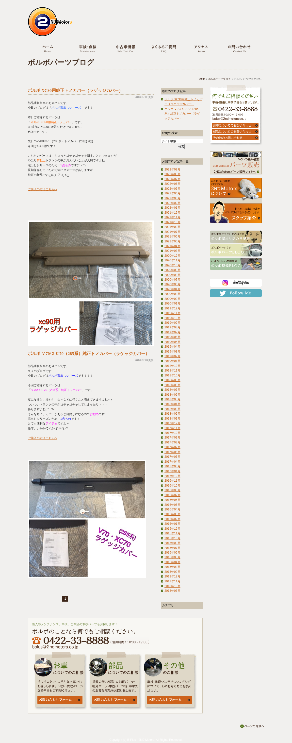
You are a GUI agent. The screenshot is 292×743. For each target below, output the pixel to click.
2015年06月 (172, 552)
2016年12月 (172, 476)
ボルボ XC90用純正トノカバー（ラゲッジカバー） (75, 90)
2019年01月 (172, 361)
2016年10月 (172, 485)
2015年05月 (172, 557)
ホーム (48, 48)
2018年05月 (172, 399)
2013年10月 (172, 586)
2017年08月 (172, 442)
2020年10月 (172, 265)
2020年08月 (172, 275)
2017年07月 (172, 447)
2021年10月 (172, 222)
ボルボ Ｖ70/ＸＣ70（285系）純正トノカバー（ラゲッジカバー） (88, 353)
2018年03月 (172, 409)
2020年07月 (172, 279)
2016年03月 (172, 514)
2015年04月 (172, 562)
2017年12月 (172, 423)
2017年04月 (172, 461)
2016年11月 (172, 480)
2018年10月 (172, 375)
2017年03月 (172, 466)
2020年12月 (172, 255)
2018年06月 (172, 394)
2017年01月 (172, 471)
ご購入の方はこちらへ (42, 189)
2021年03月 (172, 251)
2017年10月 (172, 433)
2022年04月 (172, 193)
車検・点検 (87, 48)
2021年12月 (172, 212)
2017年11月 (172, 428)
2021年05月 (172, 241)
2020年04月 (172, 289)
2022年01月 (172, 207)
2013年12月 (172, 576)
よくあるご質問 (162, 48)
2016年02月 (172, 519)
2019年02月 (172, 356)
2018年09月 (172, 380)
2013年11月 (172, 581)
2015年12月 (172, 528)
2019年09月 (172, 322)
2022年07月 (172, 179)
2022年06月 (172, 184)
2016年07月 (172, 495)
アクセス (200, 48)
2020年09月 (172, 270)
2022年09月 (172, 169)
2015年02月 (172, 572)
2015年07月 (172, 548)
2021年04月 (172, 246)
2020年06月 (172, 284)
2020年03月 (172, 294)
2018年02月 (172, 413)
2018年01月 (172, 418)
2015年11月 (172, 533)
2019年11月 (172, 313)
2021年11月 (172, 217)
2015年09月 (172, 543)
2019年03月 (172, 351)
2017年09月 (172, 437)
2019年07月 (172, 332)
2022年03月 (172, 198)
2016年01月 (172, 523)
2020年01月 (172, 303)
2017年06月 (172, 452)
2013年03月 (172, 590)
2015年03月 (172, 567)
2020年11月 (172, 260)
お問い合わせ (238, 48)
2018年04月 (172, 404)
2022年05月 (172, 188)
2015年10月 (172, 538)
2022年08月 (172, 174)
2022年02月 (172, 203)
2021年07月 (172, 232)
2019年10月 (172, 318)
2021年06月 (172, 236)
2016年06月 (172, 500)
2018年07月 (172, 389)
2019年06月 (172, 337)
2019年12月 (172, 308)
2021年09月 (172, 227)
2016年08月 (172, 490)
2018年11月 (172, 370)
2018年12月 (172, 366)
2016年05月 (172, 505)
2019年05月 (172, 342)
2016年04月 (172, 509)
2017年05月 (172, 456)
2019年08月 (172, 327)
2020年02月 (172, 299)
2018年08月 (172, 385)
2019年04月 (172, 346)
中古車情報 (125, 48)
